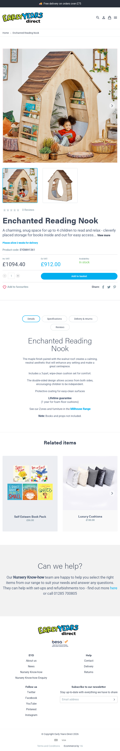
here (113, 588)
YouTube (31, 703)
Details (31, 318)
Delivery (88, 666)
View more (103, 235)
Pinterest (31, 709)
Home (6, 33)
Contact (88, 660)
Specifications (54, 318)
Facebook (31, 698)
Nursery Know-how (31, 672)
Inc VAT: (6, 259)
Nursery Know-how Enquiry (31, 677)
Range (86, 409)
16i (81, 746)
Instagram (31, 715)
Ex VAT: (44, 259)
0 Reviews (28, 209)
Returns (88, 672)
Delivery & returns (83, 318)
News (31, 666)
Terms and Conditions (48, 746)
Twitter (31, 692)
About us (31, 660)
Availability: (84, 259)
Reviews (60, 327)
